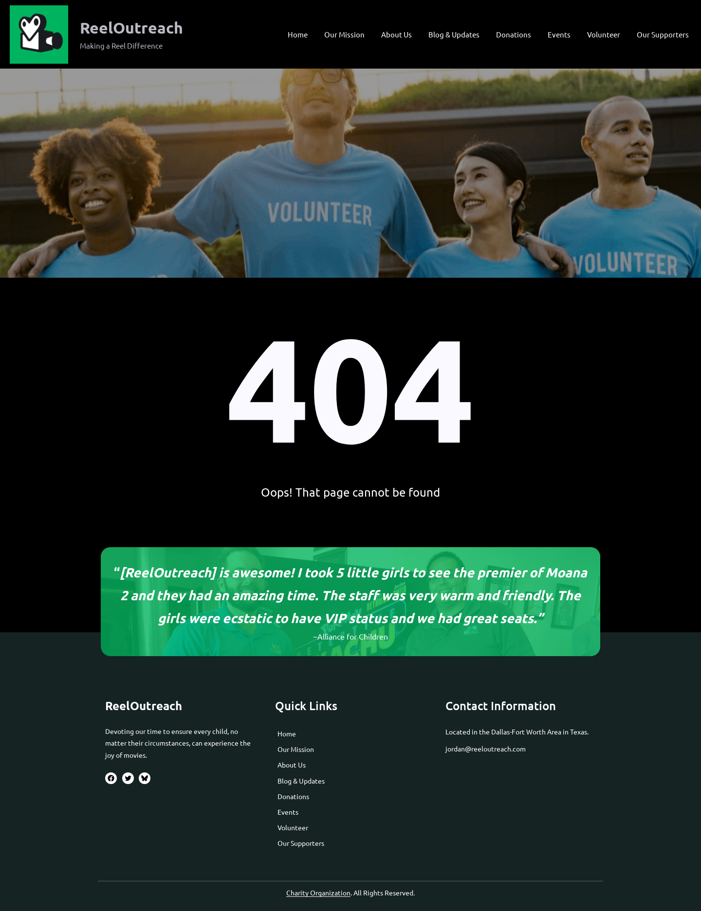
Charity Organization (318, 892)
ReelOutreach (131, 27)
